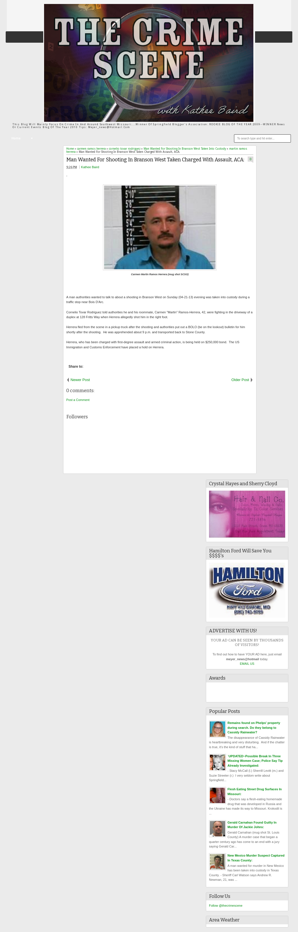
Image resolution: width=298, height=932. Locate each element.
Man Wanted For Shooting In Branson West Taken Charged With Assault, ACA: (155, 160)
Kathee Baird (90, 167)
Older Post (240, 380)
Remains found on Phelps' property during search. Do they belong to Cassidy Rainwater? (253, 727)
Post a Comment (78, 400)
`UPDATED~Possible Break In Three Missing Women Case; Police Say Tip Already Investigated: (255, 760)
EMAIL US (247, 663)
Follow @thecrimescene (226, 905)
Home (15, 138)
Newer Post (80, 380)
